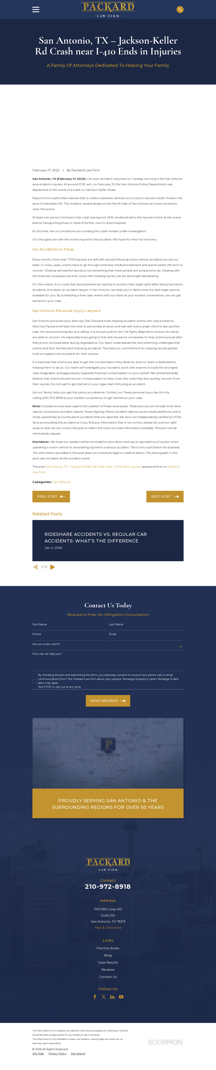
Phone (36, 571)
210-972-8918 (108, 824)
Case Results (108, 900)
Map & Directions (108, 865)
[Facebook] (95, 934)
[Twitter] (103, 934)
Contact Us (108, 914)
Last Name (116, 561)
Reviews (108, 907)
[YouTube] (121, 934)
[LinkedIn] (112, 934)
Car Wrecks (61, 419)
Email (112, 571)
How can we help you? (47, 591)
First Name (39, 561)
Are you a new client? (46, 581)
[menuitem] (38, 991)
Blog (108, 893)
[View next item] (53, 504)
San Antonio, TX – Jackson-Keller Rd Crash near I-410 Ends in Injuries (93, 404)
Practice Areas (108, 885)
